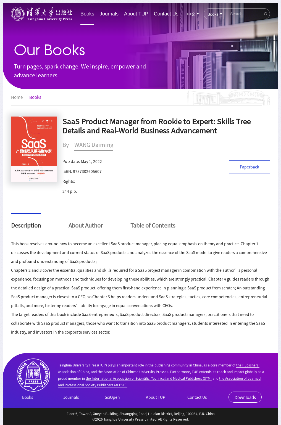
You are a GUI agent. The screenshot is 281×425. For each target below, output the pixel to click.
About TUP (136, 14)
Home (17, 97)
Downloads (245, 397)
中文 (191, 14)
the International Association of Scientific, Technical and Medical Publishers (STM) (149, 378)
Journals (109, 14)
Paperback (249, 167)
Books (87, 14)
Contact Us (166, 14)
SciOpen (112, 397)
